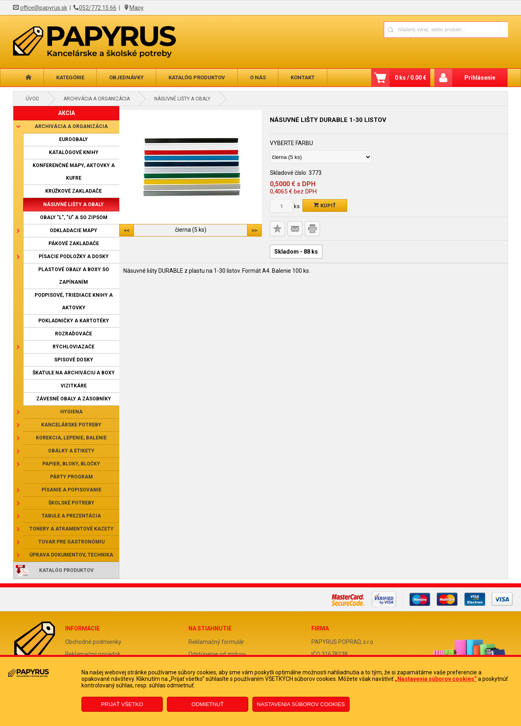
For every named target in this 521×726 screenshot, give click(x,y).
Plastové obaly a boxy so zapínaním (73, 276)
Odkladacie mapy (73, 230)
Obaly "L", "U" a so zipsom (73, 217)
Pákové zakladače (73, 243)
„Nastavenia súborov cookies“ (436, 679)
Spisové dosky (73, 360)
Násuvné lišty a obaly (182, 99)
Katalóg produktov (197, 77)
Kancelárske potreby (71, 425)
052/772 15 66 (97, 7)
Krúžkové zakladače (73, 191)
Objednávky (126, 77)
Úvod (32, 99)
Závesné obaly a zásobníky (73, 399)
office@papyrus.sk (43, 7)
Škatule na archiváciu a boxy (74, 373)
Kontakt (303, 77)
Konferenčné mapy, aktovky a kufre (74, 172)
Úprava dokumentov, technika (71, 555)
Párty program (71, 477)
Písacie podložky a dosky (74, 256)
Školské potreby (71, 503)
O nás (258, 77)
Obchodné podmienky (93, 642)
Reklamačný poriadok (92, 654)
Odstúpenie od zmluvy (217, 654)
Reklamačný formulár (216, 642)
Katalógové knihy (74, 152)
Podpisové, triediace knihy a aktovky (74, 301)
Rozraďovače (73, 334)
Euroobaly (73, 139)
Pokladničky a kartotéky (73, 321)
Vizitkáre (74, 386)
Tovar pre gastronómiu (71, 542)
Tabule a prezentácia (71, 516)
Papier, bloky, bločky (71, 464)
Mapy (136, 7)
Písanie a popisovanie (71, 490)
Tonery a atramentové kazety (71, 529)
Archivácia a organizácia (96, 99)
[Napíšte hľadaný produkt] (417, 29)
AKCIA (66, 113)
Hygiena (71, 412)
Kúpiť (325, 205)
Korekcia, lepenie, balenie (71, 438)
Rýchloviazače (73, 347)
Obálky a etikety (71, 451)
